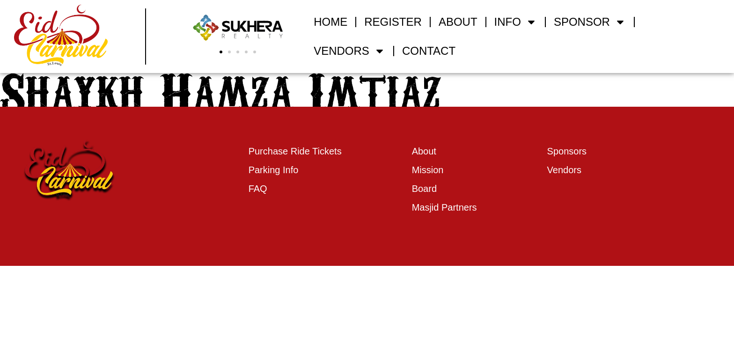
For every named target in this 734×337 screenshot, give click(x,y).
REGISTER (393, 21)
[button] (221, 52)
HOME (330, 21)
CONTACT (428, 50)
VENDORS (349, 51)
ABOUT (458, 21)
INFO (515, 22)
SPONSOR (590, 22)
